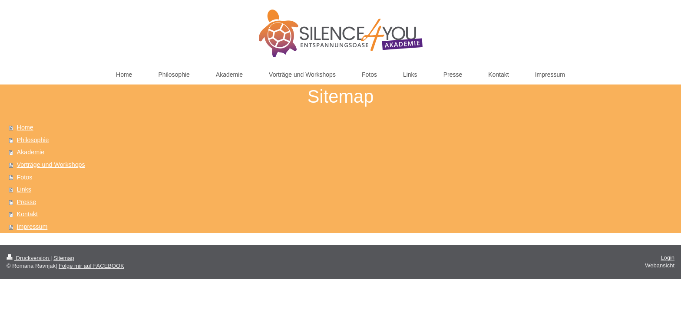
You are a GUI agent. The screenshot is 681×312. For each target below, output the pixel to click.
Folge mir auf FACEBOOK (91, 266)
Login (667, 257)
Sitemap (63, 258)
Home (25, 127)
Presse (26, 201)
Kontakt (27, 214)
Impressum (32, 226)
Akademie (31, 152)
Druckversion (28, 258)
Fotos (25, 177)
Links (24, 189)
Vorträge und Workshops (51, 164)
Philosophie (33, 139)
